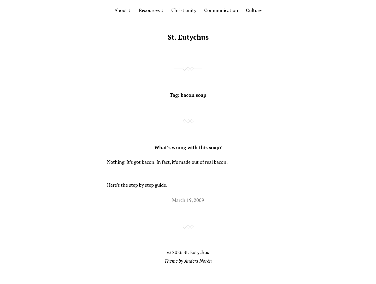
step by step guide (147, 185)
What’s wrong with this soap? (188, 147)
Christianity (183, 10)
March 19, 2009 (188, 200)
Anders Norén (198, 261)
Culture (254, 10)
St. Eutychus (188, 37)
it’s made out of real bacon (199, 162)
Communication (221, 10)
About (120, 10)
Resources (149, 10)
